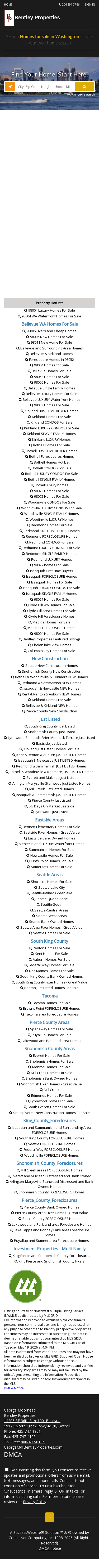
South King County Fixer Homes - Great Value (49, 982)
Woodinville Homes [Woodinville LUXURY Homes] (50, 519)
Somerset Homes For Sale (49, 866)
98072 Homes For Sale (49, 490)
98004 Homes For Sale (49, 633)
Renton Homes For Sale (49, 948)
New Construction (50, 659)
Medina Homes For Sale (49, 622)
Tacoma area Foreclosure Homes (49, 1014)
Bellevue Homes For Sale (50, 371)
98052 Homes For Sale (49, 376)
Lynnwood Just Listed (49, 811)
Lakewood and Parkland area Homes (49, 1040)
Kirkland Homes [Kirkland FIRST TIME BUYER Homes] (49, 410)
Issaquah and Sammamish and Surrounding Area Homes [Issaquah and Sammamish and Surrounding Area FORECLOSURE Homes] (49, 1130)
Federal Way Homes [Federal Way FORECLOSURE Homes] (49, 1149)
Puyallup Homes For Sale (50, 1034)
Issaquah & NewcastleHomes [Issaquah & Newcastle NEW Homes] (49, 688)
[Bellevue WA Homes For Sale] (49, 324)
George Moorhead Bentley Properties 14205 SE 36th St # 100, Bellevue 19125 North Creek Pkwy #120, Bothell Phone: (37, 1421)
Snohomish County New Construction (49, 671)
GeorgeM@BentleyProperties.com (33, 1447)
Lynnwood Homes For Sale (49, 1101)
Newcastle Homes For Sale (49, 855)
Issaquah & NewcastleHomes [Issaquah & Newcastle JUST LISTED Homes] (49, 760)
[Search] (84, 86)
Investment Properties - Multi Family (49, 1249)
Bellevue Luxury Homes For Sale (49, 393)
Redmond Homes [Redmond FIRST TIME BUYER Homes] (50, 530)
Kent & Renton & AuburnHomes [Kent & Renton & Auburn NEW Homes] (49, 694)
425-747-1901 (29, 1431)
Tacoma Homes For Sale (49, 1002)
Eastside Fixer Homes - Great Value (50, 832)
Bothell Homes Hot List (49, 462)
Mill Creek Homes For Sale (49, 1072)
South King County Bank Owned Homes (49, 976)
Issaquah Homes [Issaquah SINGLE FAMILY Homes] (49, 593)
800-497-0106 (33, 1441)
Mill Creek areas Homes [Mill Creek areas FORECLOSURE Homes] (49, 1170)
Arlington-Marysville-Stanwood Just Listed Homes (49, 783)
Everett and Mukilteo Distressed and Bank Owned (49, 1176)
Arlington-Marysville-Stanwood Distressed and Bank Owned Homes (49, 1184)
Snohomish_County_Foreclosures (50, 1163)
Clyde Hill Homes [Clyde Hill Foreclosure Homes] (49, 616)
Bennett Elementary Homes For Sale (49, 826)
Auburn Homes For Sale (49, 959)
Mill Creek (49, 1089)
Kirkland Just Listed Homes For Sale (49, 749)
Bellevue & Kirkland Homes (49, 353)
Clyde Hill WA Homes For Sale (49, 605)
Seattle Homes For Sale (49, 933)
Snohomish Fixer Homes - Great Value (49, 1084)
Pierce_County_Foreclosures (49, 1200)
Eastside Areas (49, 820)
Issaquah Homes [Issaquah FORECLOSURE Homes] (49, 576)
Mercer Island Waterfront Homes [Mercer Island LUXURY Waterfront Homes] (49, 843)
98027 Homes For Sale (49, 599)
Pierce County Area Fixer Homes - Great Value (49, 1212)
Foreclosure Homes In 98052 (49, 359)
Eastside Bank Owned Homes (49, 838)
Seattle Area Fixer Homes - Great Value (49, 927)
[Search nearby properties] (10, 86)
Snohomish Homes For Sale (50, 1061)
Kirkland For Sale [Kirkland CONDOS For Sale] (50, 422)
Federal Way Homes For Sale (49, 965)
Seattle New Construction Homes (49, 665)
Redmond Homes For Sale (49, 525)
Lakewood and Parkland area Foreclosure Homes (49, 1224)
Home (8, 4)
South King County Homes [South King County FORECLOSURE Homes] (49, 1138)
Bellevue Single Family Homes (49, 388)
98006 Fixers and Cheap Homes (49, 331)
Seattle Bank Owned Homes (49, 921)
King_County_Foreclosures (49, 1121)
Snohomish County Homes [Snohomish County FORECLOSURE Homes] (50, 1192)
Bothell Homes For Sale (49, 445)
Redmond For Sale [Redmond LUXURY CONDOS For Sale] (49, 547)
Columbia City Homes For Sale (49, 650)
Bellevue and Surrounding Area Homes (49, 348)
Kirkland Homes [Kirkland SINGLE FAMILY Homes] (49, 433)
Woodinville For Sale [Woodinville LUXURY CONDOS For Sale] (49, 508)
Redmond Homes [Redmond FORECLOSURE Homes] (49, 536)
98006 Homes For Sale (49, 382)
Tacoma (50, 996)
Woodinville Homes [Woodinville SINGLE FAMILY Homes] (49, 513)
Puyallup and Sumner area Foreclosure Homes (49, 1240)
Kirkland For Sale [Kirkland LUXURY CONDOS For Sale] (49, 428)
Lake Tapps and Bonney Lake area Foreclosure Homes (49, 1232)
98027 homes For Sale (49, 565)
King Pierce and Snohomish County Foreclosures (49, 1255)
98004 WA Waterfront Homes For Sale (49, 316)
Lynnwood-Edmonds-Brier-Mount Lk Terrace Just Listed (49, 737)
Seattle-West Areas (49, 915)
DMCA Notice (14, 1388)
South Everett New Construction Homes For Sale (49, 1112)
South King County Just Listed (50, 726)
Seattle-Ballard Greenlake (49, 893)
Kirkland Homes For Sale (49, 416)
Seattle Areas (49, 875)
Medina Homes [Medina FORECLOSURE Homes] (49, 627)
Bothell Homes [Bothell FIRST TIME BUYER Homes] (49, 450)
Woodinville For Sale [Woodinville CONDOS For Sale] (49, 502)
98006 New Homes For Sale (49, 336)
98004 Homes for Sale (49, 365)
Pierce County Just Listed (49, 800)
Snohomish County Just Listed (49, 731)
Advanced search (81, 94)
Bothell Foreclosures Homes (49, 456)
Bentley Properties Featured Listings (50, 639)
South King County (49, 941)
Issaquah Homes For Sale (49, 582)
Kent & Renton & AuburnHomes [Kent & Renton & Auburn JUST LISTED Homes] (49, 754)
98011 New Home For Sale (49, 342)
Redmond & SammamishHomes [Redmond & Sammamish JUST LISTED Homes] (49, 766)
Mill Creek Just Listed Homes (49, 789)
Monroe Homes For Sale (49, 1066)
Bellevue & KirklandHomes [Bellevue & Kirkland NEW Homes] (49, 705)
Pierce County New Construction (49, 711)
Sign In (90, 4)
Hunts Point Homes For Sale (49, 861)
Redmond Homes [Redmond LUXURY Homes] (49, 559)
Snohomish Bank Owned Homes (49, 1078)
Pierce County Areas (49, 1022)
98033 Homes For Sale (49, 405)
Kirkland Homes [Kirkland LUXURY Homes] (49, 439)
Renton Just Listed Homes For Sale (49, 987)
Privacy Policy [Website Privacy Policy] (34, 1501)
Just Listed (49, 719)
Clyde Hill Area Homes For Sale (49, 610)
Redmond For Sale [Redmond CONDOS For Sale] (49, 542)
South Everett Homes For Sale (49, 1106)
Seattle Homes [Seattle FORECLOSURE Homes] (49, 1144)
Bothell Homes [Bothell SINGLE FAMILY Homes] (49, 479)
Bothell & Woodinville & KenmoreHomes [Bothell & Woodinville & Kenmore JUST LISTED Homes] (49, 771)
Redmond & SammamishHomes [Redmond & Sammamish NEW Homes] (49, 682)
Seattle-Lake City (49, 887)
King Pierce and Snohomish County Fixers (50, 1261)
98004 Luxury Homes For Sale (49, 310)
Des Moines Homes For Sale (49, 970)
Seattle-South (50, 904)
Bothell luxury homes (49, 485)
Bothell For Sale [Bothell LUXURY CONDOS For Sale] (49, 473)
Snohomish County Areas (50, 1049)
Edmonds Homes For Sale (49, 1095)
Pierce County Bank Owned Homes (49, 1207)
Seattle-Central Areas (49, 910)
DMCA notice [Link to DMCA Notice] (49, 1548)
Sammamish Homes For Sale (49, 849)
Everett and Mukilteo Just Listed (50, 777)
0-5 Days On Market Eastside (49, 806)
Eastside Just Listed (49, 743)
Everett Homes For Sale (49, 1055)
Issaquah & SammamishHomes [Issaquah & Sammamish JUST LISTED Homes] (49, 794)
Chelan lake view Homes (49, 645)
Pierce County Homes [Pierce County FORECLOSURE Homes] (49, 1218)
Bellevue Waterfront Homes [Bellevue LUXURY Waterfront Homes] (50, 399)
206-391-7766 (69, 4)
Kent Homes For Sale (49, 953)
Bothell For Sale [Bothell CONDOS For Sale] (50, 468)
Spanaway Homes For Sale (49, 1029)
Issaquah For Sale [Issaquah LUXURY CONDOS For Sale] (49, 587)
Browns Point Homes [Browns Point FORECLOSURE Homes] (49, 1008)
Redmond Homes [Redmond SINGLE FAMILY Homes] (49, 553)
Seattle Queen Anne (49, 898)
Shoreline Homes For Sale (49, 881)
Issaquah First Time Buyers (49, 570)
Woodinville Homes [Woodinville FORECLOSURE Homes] (49, 1155)
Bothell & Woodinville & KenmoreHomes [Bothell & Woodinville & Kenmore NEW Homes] (49, 677)
